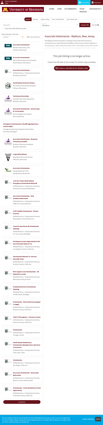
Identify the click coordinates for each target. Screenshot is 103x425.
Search (28, 19)
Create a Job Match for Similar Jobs (72, 68)
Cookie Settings (88, 419)
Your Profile (83, 10)
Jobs (59, 9)
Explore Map (45, 19)
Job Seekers (84, 2)
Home (51, 9)
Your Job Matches (58, 19)
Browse (35, 19)
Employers (96, 2)
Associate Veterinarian (21, 45)
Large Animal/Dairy (20, 154)
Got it (98, 419)
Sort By (5, 37)
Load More (21, 402)
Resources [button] (95, 9)
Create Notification (33, 37)
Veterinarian (17, 330)
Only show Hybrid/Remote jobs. (16, 28)
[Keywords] (21, 25)
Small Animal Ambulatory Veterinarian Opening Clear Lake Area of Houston (26, 344)
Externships (71, 9)
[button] (95, 25)
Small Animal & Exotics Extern (24, 83)
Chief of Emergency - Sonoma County (26, 317)
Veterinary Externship (21, 96)
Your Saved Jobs (72, 19)
